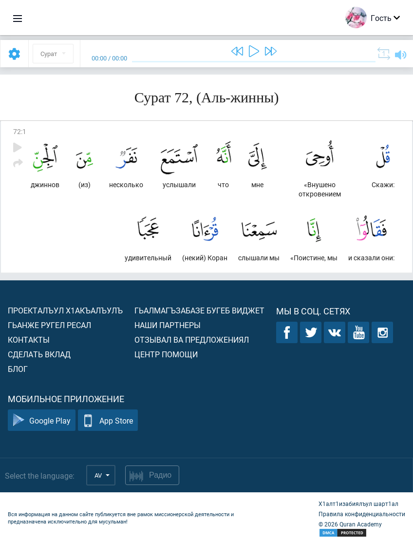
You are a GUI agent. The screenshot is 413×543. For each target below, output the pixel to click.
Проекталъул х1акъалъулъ (65, 310)
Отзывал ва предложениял (191, 339)
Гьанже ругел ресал (49, 325)
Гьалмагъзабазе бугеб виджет (199, 310)
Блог (18, 369)
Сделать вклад (39, 354)
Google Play (42, 420)
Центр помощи (166, 354)
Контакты (29, 339)
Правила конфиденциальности (362, 514)
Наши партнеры (167, 325)
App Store (108, 420)
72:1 (19, 131)
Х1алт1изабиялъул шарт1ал (358, 503)
